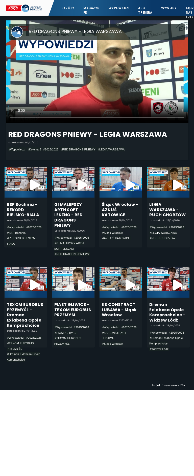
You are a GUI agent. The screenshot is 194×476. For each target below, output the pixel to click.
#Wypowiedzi (17, 149)
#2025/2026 (50, 149)
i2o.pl (184, 385)
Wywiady (169, 8)
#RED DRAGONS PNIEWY (78, 149)
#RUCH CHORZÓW (162, 238)
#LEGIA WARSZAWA (111, 149)
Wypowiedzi (119, 8)
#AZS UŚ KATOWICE (116, 238)
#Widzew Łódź (159, 349)
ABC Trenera (145, 10)
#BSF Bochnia (16, 232)
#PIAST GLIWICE (66, 332)
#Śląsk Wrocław (112, 232)
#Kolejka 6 (34, 149)
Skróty (67, 8)
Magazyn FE (91, 10)
